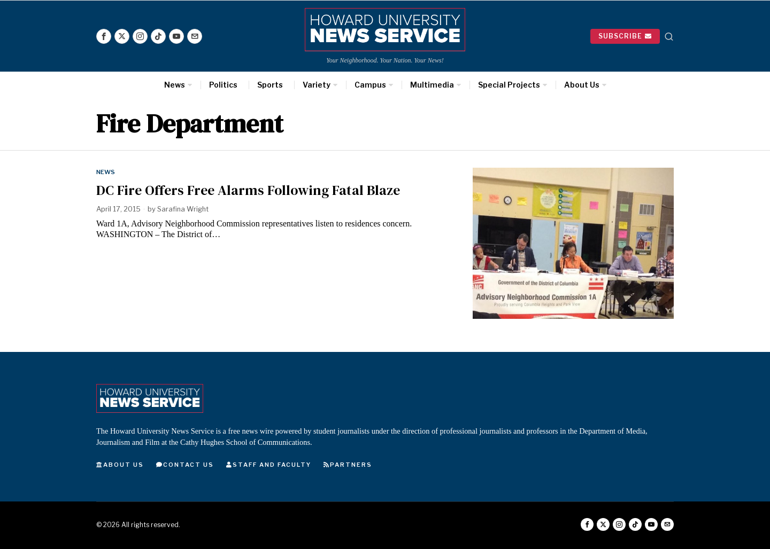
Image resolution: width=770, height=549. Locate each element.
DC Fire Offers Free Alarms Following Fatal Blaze (248, 190)
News (106, 172)
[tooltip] (103, 36)
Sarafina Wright (184, 209)
